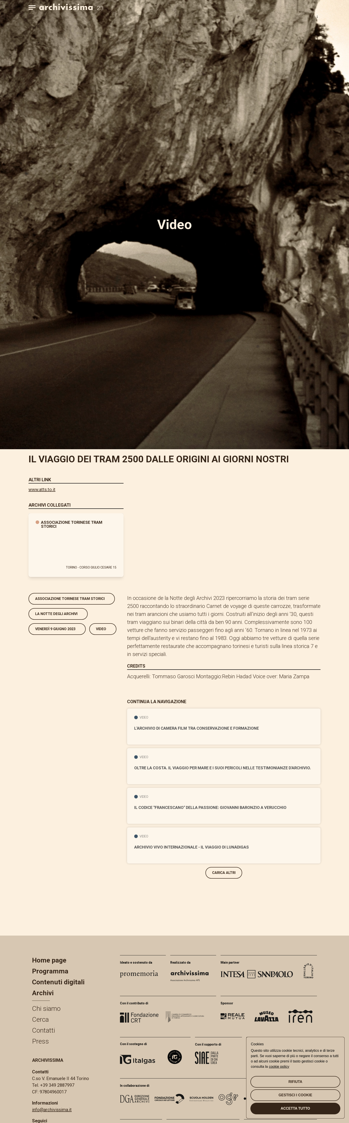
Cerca (40, 1019)
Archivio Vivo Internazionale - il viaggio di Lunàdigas (191, 847)
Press (40, 1041)
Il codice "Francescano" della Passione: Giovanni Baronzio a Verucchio (210, 808)
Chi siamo (46, 1008)
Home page (49, 960)
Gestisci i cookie (295, 1095)
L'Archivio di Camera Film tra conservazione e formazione (196, 728)
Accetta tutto (295, 1108)
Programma (50, 971)
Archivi (43, 993)
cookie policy (279, 1066)
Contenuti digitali (58, 982)
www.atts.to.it (41, 489)
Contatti (43, 1030)
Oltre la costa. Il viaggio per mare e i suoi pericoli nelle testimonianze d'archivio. (222, 768)
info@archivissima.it (52, 1109)
